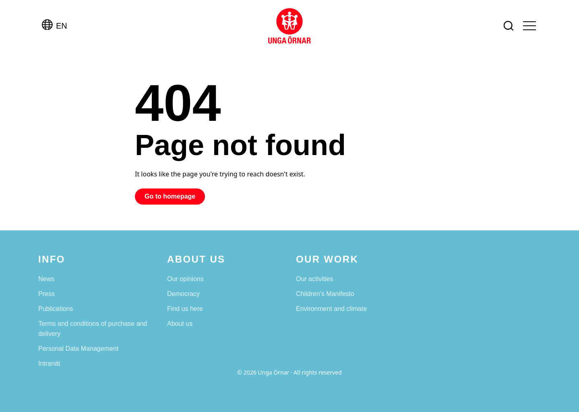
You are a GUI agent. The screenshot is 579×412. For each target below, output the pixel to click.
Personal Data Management (78, 348)
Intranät (49, 363)
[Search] (508, 26)
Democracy (183, 293)
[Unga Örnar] (289, 26)
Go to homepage (170, 196)
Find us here (185, 308)
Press (46, 293)
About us (179, 323)
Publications (55, 308)
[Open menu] (529, 26)
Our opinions (185, 278)
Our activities (314, 278)
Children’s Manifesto (325, 293)
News (46, 278)
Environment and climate (331, 308)
